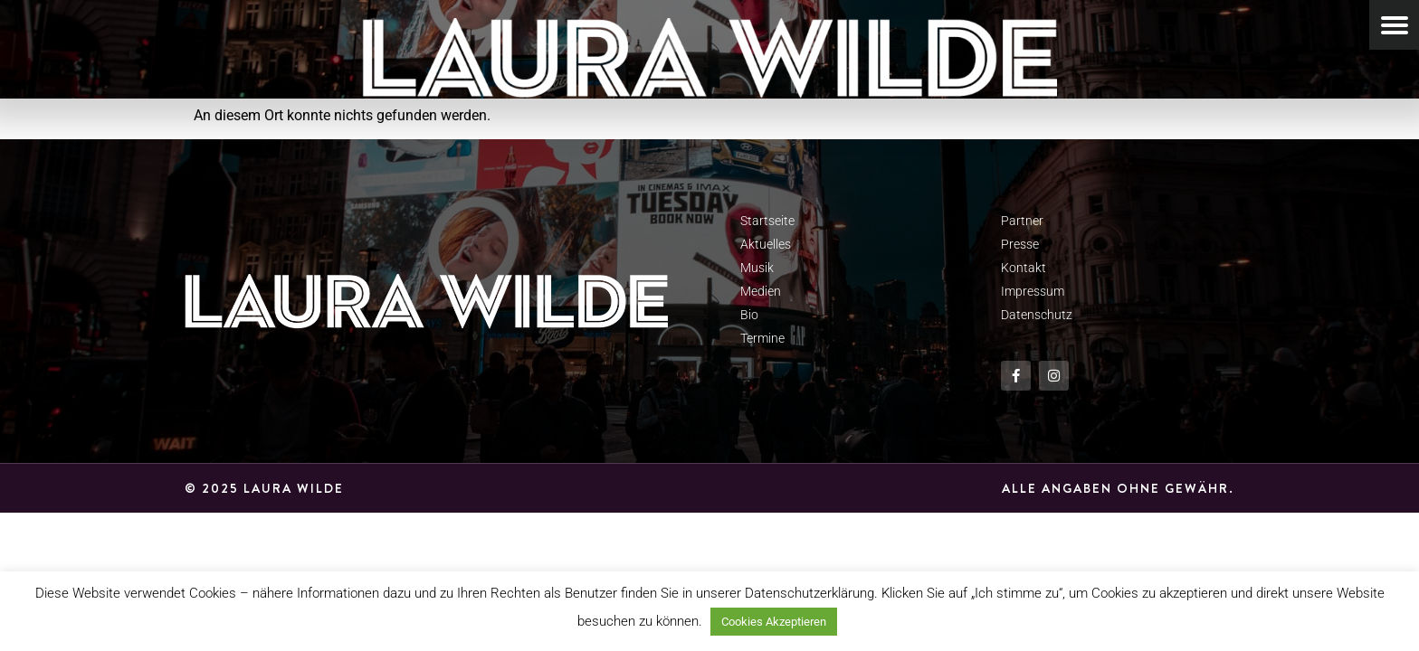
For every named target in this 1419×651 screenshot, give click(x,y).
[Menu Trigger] (1394, 25)
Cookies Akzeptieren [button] (773, 621)
